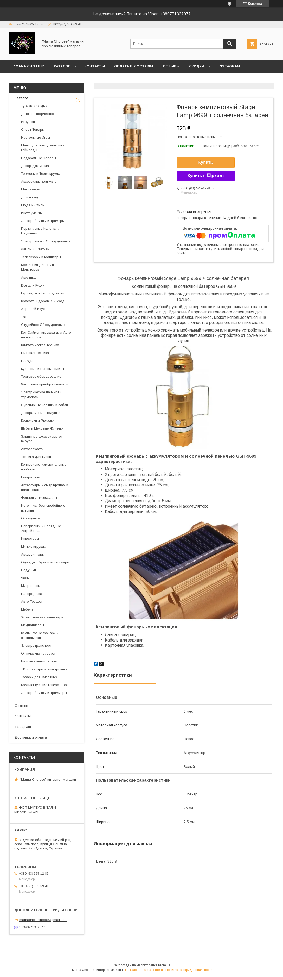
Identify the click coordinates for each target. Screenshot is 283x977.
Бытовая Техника (35, 353)
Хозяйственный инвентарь (42, 617)
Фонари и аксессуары (39, 498)
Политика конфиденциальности (189, 970)
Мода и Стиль (32, 205)
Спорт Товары (32, 130)
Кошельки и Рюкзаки (37, 420)
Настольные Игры (35, 137)
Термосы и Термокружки (41, 174)
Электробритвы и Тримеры (43, 221)
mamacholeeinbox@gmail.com (43, 920)
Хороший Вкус (33, 309)
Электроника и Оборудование (45, 241)
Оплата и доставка (133, 66)
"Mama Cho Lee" (29, 66)
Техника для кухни (36, 457)
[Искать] (229, 44)
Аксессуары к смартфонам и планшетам (44, 487)
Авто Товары (31, 601)
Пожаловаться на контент (144, 970)
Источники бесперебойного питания (43, 507)
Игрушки (28, 122)
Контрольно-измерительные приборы (43, 467)
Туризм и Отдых (34, 106)
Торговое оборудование (41, 376)
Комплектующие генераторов (45, 685)
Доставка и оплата (31, 737)
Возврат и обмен (31, 80)
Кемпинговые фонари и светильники (40, 635)
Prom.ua (164, 965)
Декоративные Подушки (40, 413)
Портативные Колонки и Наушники (40, 231)
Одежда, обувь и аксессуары (45, 562)
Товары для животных (39, 677)
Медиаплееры (32, 625)
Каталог (62, 66)
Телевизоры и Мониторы (41, 257)
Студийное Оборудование (43, 325)
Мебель (27, 609)
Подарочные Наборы (38, 158)
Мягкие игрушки (34, 547)
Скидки (196, 66)
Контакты (95, 66)
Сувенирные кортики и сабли (44, 405)
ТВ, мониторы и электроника (44, 669)
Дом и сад (29, 197)
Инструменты (31, 213)
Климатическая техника (40, 345)
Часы (25, 578)
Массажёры (30, 189)
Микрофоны (31, 586)
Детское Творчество (37, 114)
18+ (24, 317)
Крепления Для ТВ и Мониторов (37, 267)
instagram (229, 66)
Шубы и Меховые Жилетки (42, 428)
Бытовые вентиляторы (39, 661)
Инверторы (30, 538)
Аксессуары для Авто (39, 181)
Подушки (28, 570)
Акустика (28, 277)
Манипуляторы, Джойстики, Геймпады (43, 147)
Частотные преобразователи (44, 384)
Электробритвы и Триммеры (44, 693)
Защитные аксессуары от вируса (41, 438)
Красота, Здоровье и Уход (43, 301)
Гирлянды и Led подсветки (42, 293)
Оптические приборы (38, 653)
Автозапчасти (32, 449)
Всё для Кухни (32, 285)
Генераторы (30, 477)
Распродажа (31, 594)
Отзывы (171, 66)
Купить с (206, 175)
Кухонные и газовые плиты (42, 369)
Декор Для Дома (35, 166)
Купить (205, 162)
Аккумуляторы (32, 554)
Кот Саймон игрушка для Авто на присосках (46, 335)
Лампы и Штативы (35, 249)
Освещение (30, 518)
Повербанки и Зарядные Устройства (41, 528)
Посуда (27, 361)
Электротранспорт (36, 646)
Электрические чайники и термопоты (41, 394)
